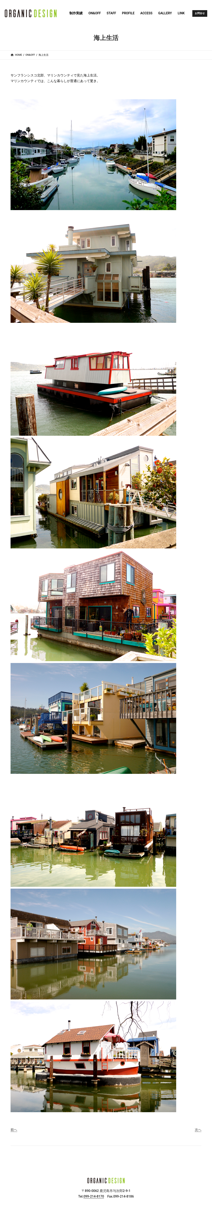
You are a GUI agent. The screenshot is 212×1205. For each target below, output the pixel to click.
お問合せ (200, 13)
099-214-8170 (93, 1196)
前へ (14, 1130)
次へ (198, 1130)
